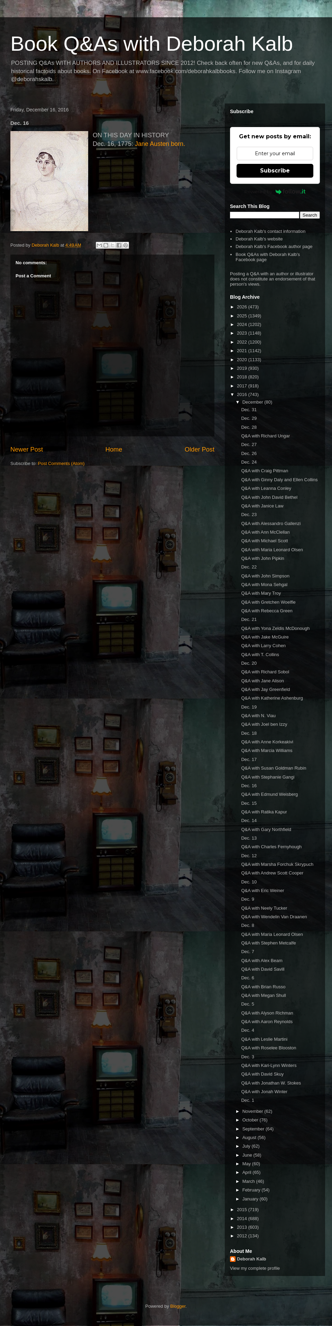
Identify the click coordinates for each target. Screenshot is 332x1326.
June (247, 1155)
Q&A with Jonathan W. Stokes (271, 1083)
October (251, 1119)
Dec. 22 (249, 567)
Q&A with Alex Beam (261, 960)
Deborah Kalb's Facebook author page (274, 246)
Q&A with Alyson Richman (267, 1013)
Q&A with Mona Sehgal (264, 584)
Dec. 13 (249, 838)
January (251, 1198)
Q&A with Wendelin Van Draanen (274, 916)
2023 (242, 333)
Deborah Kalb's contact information (270, 231)
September (254, 1128)
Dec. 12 (249, 855)
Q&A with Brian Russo (263, 986)
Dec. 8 (247, 925)
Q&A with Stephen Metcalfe (268, 943)
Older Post (199, 449)
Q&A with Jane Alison (262, 680)
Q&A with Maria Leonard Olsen (272, 549)
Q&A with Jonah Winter (264, 1091)
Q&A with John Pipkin (262, 558)
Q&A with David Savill (262, 969)
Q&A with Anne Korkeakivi (267, 741)
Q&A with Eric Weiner (262, 890)
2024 (242, 324)
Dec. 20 (249, 663)
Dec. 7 (247, 951)
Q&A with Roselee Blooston (268, 1047)
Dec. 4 (247, 1030)
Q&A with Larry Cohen (263, 645)
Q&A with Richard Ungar (265, 435)
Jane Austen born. (160, 143)
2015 (242, 1209)
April (247, 1172)
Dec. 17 (249, 759)
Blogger (177, 1306)
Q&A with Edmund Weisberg (269, 794)
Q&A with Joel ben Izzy (264, 724)
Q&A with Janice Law (262, 505)
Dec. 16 (249, 785)
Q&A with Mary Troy (261, 593)
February (252, 1190)
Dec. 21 (249, 619)
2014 (242, 1218)
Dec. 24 (249, 462)
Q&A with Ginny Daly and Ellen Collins (279, 479)
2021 (242, 350)
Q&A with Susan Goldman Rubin (273, 768)
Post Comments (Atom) (61, 463)
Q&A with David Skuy (262, 1074)
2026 (242, 306)
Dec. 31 (249, 409)
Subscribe (275, 170)
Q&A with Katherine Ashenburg (272, 698)
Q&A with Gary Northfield (266, 829)
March (249, 1181)
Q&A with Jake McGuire (264, 637)
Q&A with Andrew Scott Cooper (272, 872)
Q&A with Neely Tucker (264, 908)
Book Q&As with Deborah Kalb (151, 43)
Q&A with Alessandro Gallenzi (271, 523)
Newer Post (26, 449)
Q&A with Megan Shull (263, 995)
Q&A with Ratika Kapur (264, 811)
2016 (242, 394)
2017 (242, 385)
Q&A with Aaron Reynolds (267, 1021)
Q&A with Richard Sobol (265, 671)
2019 (242, 368)
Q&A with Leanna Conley (266, 488)
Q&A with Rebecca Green (266, 610)
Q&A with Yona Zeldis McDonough (275, 628)
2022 (242, 342)
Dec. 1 (247, 1100)
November (253, 1111)
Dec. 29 (249, 418)
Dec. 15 (249, 803)
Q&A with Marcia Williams (266, 750)
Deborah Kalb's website (259, 238)
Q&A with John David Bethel (269, 497)
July (247, 1146)
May (247, 1163)
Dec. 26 (249, 453)
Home (113, 449)
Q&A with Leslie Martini (264, 1039)
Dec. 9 (247, 899)
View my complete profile (255, 1268)
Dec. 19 (249, 707)
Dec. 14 (249, 820)
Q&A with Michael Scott (264, 540)
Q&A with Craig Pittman (264, 470)
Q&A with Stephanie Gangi (267, 777)
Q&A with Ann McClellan (265, 532)
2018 (242, 376)
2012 (242, 1235)
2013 (242, 1227)
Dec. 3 (247, 1056)
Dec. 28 (249, 427)
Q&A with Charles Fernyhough (271, 846)
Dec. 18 (249, 733)
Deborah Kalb (251, 1258)
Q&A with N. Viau (258, 715)
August (250, 1137)
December (253, 402)
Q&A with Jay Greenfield (265, 689)
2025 (242, 315)
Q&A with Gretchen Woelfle (268, 602)
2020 (242, 359)
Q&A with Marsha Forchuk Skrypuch (277, 864)
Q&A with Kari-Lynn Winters (268, 1065)
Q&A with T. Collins (260, 654)
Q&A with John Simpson (265, 575)
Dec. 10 (249, 881)
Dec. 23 (249, 514)
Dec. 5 (247, 1004)
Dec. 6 (247, 977)
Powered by (275, 191)
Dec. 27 (249, 444)
